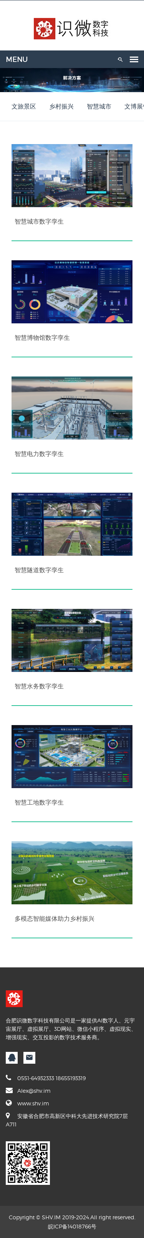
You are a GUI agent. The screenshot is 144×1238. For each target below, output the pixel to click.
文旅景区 (24, 106)
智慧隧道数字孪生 (39, 570)
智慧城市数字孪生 (39, 221)
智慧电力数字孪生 (39, 454)
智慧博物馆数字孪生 (42, 337)
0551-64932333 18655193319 (46, 1077)
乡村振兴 (61, 106)
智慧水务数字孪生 (39, 686)
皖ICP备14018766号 (72, 1226)
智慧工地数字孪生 (39, 802)
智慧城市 (99, 106)
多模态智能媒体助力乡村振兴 (54, 918)
